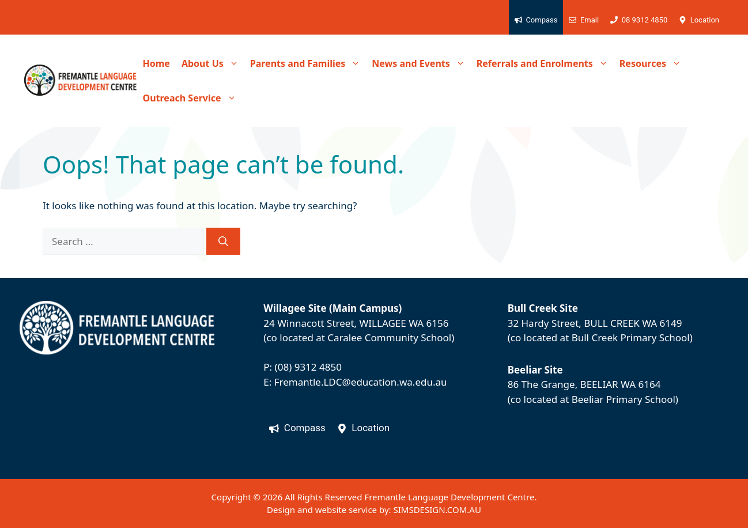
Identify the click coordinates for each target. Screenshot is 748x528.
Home (156, 63)
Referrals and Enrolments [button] (545, 63)
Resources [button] (653, 63)
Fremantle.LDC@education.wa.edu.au (360, 382)
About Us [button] (213, 63)
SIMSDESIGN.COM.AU (437, 509)
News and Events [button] (421, 63)
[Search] (223, 241)
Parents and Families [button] (308, 63)
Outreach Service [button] (192, 98)
